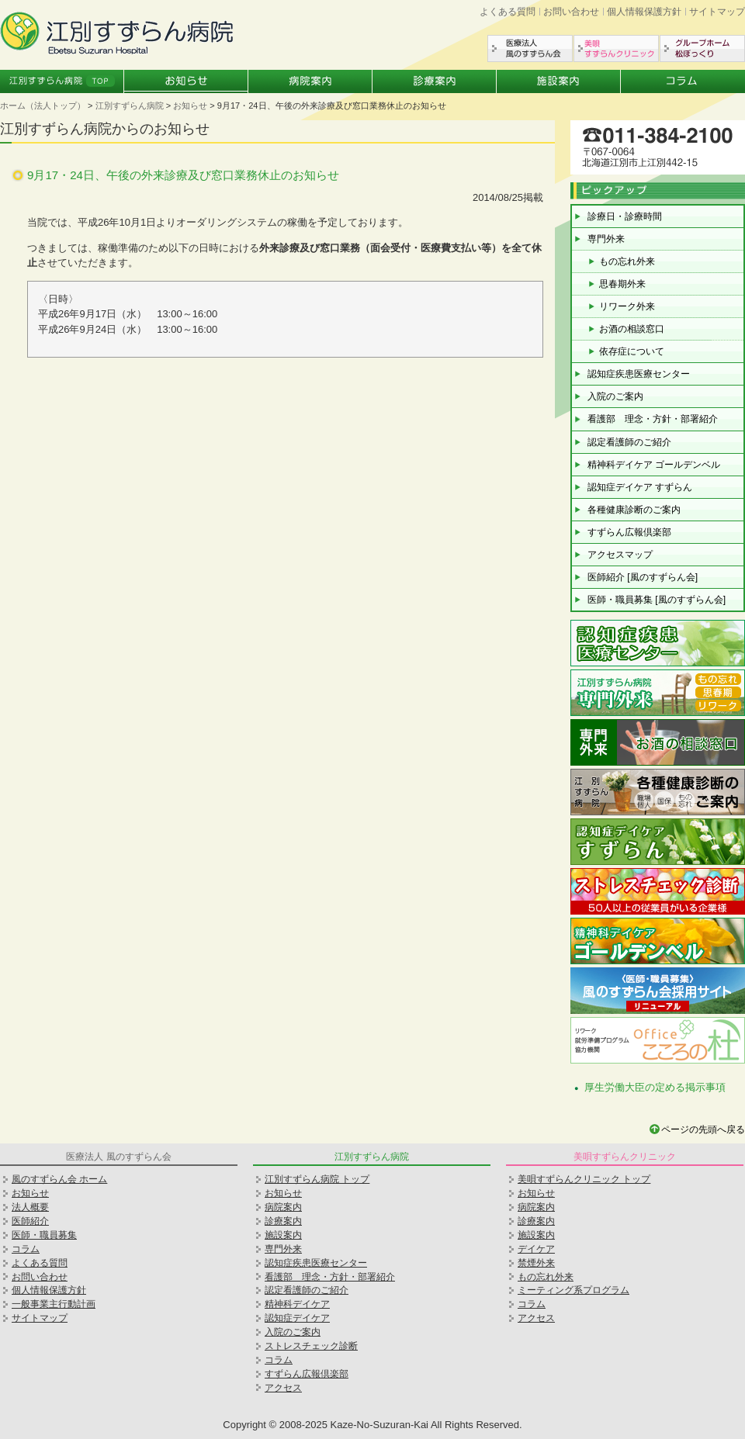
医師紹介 (30, 1221)
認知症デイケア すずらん (639, 487)
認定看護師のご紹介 (629, 442)
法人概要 (30, 1207)
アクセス (283, 1387)
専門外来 (606, 238)
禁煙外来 (536, 1262)
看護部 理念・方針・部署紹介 (652, 418)
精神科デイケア (297, 1304)
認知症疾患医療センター (638, 373)
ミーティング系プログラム (573, 1290)
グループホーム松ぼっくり (702, 48)
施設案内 (559, 81)
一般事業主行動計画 (53, 1304)
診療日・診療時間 (624, 216)
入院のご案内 (615, 396)
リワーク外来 (627, 306)
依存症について (631, 351)
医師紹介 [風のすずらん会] (642, 577)
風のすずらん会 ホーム (59, 1179)
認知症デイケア (297, 1318)
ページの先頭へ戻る (703, 1129)
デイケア (536, 1249)
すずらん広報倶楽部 (629, 532)
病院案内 (310, 81)
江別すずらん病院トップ (62, 81)
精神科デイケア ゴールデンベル (653, 464)
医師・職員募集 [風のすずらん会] (656, 599)
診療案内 (434, 81)
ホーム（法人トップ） (42, 105)
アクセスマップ (620, 554)
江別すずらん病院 (129, 105)
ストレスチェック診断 (311, 1345)
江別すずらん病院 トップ (317, 1179)
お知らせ (186, 81)
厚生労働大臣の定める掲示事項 (655, 1087)
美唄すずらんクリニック (616, 48)
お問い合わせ (571, 11)
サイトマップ (717, 11)
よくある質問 (507, 11)
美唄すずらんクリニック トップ (584, 1179)
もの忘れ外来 (627, 261)
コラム (683, 81)
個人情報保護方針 (644, 11)
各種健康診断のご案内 (634, 509)
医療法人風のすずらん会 (530, 48)
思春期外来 (622, 283)
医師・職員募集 (44, 1235)
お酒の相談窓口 (631, 328)
